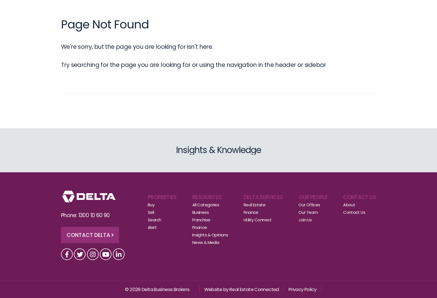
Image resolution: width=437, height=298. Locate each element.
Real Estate (254, 205)
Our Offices (309, 205)
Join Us (305, 220)
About (318, 9)
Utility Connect (258, 220)
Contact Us (347, 9)
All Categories (205, 205)
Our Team (308, 212)
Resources (207, 197)
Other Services (259, 9)
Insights (294, 9)
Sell (199, 9)
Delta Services (263, 197)
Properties (162, 197)
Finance (199, 227)
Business (200, 212)
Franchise (201, 220)
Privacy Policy (302, 289)
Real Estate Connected (254, 289)
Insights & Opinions (210, 235)
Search (154, 220)
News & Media (205, 242)
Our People (223, 9)
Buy (184, 9)
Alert (152, 227)
